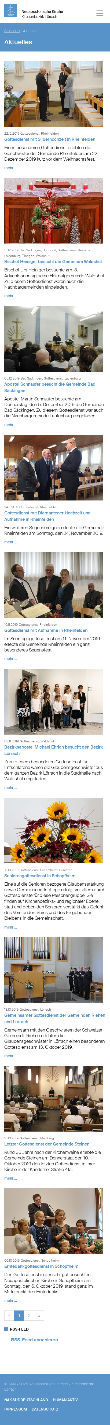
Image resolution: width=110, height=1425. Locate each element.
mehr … (10, 167)
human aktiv (65, 1399)
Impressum (15, 1409)
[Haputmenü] (100, 14)
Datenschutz (45, 1409)
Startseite (12, 31)
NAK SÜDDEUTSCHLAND (26, 1399)
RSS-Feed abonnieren (34, 1340)
